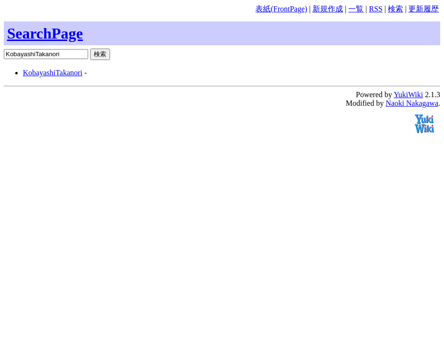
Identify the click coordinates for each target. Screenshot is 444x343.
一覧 (355, 9)
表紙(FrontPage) (281, 9)
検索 (395, 9)
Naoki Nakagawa (411, 103)
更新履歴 (423, 9)
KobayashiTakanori (52, 73)
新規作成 (328, 9)
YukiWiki (408, 95)
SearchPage (45, 33)
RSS (375, 9)
